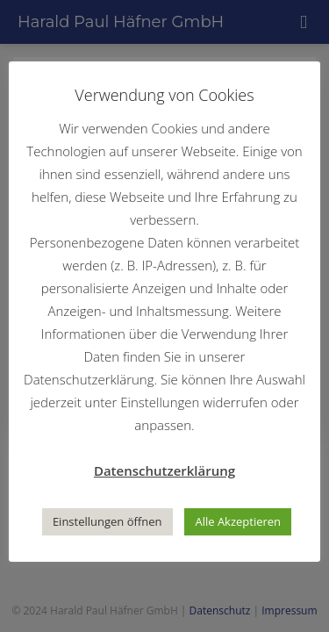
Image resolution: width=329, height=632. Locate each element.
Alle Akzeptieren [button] (238, 521)
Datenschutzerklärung (164, 470)
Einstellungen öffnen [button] (107, 521)
